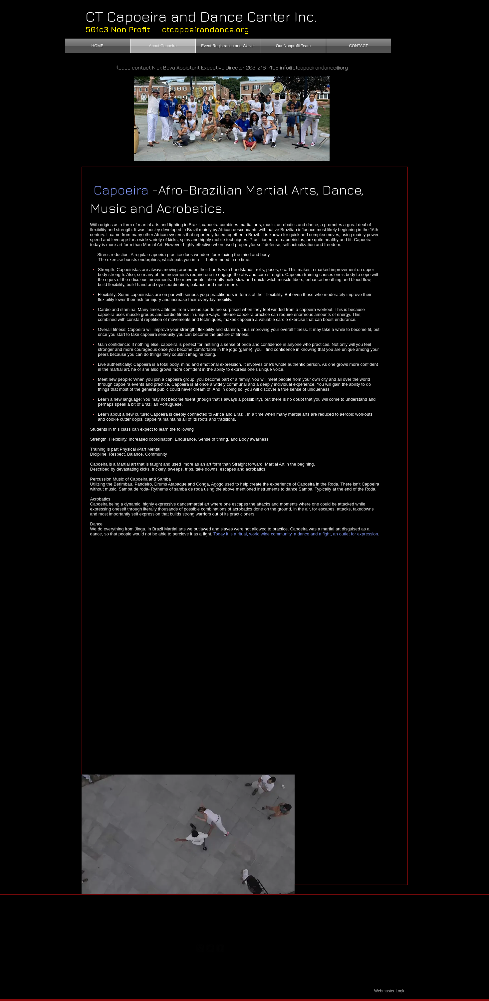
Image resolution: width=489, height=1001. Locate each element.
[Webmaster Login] (390, 991)
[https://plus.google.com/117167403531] (200, 948)
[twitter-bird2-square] (210, 948)
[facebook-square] (220, 948)
